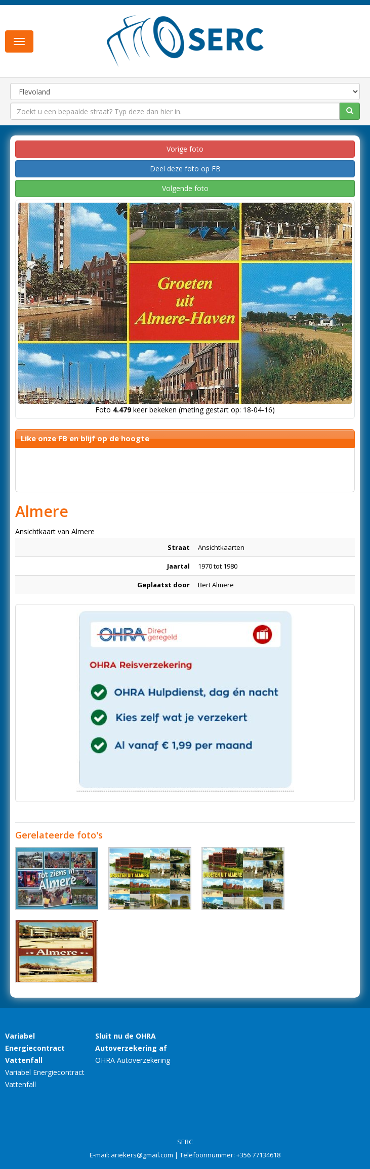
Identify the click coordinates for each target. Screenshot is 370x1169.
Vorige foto (185, 149)
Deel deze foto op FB (185, 168)
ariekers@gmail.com (142, 1154)
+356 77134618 (258, 1154)
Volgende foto (185, 188)
